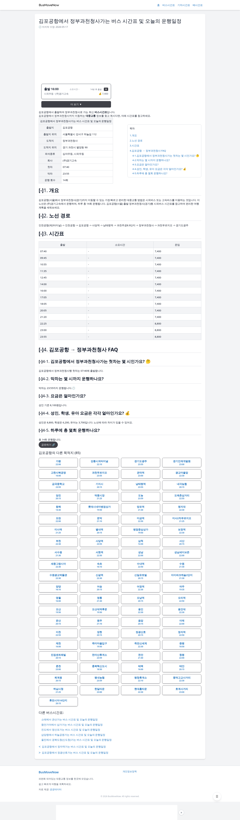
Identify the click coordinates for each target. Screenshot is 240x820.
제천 (58, 645)
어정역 (140, 588)
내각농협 (182, 485)
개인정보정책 (130, 771)
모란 (58, 519)
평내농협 (99, 679)
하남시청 (58, 690)
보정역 (182, 531)
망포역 (140, 508)
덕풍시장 (99, 497)
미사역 (58, 531)
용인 (140, 611)
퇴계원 (58, 679)
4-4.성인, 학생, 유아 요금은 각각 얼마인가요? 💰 (159, 169)
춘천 (58, 667)
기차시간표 (184, 5)
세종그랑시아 (58, 565)
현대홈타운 (140, 690)
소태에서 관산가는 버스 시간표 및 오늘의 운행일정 (69, 719)
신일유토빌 (140, 576)
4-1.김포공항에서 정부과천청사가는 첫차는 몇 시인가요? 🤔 (165, 155)
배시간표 (198, 5)
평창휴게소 (140, 679)
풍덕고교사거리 (181, 679)
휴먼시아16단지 (58, 702)
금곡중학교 (58, 485)
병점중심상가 (140, 531)
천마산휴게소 (99, 656)
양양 (58, 588)
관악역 (140, 474)
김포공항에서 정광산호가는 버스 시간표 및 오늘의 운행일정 (73, 752)
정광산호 (141, 633)
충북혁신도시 (99, 667)
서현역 (99, 554)
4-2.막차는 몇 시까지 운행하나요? (151, 160)
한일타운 (99, 690)
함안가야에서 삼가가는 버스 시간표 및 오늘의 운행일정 (72, 724)
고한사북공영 (58, 474)
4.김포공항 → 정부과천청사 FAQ (148, 150)
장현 (99, 633)
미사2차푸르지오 (181, 519)
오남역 (140, 599)
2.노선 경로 (136, 140)
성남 (140, 554)
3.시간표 (134, 145)
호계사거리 (182, 690)
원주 (99, 622)
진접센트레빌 (58, 656)
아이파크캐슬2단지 (181, 576)
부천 (58, 542)
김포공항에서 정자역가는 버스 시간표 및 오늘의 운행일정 (72, 746)
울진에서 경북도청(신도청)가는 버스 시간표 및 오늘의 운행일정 (76, 739)
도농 (140, 497)
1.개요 (133, 135)
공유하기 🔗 (48, 444)
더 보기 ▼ (76, 104)
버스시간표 (168, 5)
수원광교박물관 (58, 576)
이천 (58, 633)
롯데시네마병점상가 (99, 508)
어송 (99, 588)
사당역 (99, 542)
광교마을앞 (182, 474)
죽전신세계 (140, 645)
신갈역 (99, 576)
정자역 (182, 633)
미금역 (140, 519)
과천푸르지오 (99, 474)
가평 (58, 462)
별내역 (99, 531)
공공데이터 (56, 789)
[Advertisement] (120, 55)
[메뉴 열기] (217, 796)
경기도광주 (140, 462)
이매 (181, 622)
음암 (140, 622)
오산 (58, 611)
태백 (140, 667)
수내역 (140, 565)
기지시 (99, 485)
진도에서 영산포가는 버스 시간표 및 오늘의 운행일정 (70, 729)
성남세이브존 (181, 554)
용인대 (182, 611)
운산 (58, 622)
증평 (181, 645)
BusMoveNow (49, 772)
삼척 (140, 542)
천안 (140, 656)
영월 (58, 599)
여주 (181, 588)
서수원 (58, 554)
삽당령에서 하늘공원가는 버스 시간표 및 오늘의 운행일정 (73, 734)
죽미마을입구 (99, 645)
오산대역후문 (99, 611)
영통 (99, 599)
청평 (181, 656)
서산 (181, 542)
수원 (181, 565)
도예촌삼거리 (181, 497)
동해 (58, 508)
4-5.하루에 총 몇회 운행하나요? (149, 173)
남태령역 (141, 485)
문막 (99, 519)
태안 (181, 667)
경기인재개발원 (181, 462)
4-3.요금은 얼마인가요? (145, 164)
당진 (58, 497)
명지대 (182, 508)
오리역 (182, 599)
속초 (99, 565)
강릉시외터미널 (99, 462)
